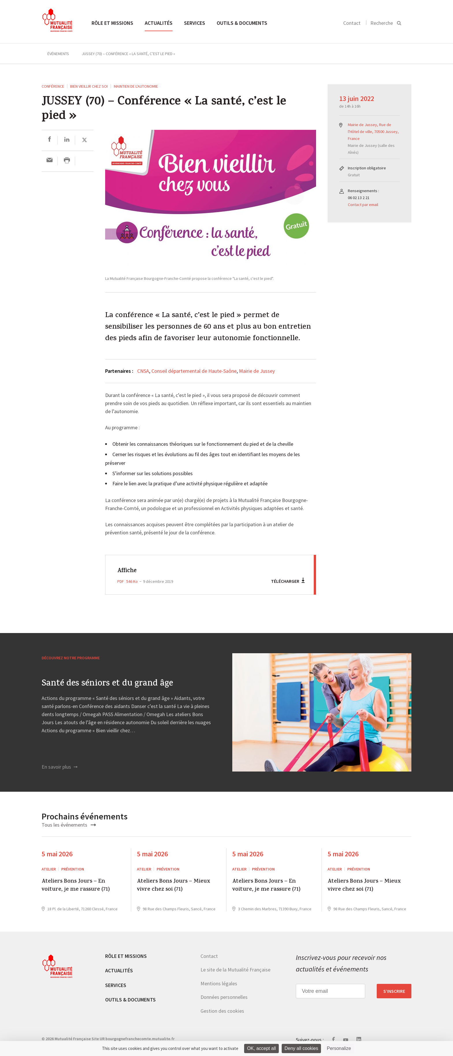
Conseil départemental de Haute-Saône (194, 371)
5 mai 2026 (57, 853)
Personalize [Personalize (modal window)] (339, 1048)
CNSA (143, 371)
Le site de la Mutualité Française (235, 969)
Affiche (127, 571)
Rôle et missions (112, 23)
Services (194, 23)
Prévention (72, 869)
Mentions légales (218, 983)
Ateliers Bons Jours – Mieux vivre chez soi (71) (173, 886)
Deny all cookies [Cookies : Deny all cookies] (301, 1048)
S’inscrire (394, 991)
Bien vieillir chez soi (89, 86)
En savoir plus (59, 766)
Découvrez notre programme (71, 657)
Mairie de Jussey (257, 371)
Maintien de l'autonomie (136, 86)
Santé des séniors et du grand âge (107, 684)
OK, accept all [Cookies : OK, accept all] (261, 1048)
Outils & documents (242, 23)
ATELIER (49, 869)
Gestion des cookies (222, 1011)
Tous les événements (69, 824)
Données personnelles (224, 997)
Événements (58, 53)
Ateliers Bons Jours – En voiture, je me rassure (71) (76, 886)
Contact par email (363, 204)
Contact (352, 23)
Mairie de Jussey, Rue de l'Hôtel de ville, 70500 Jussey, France (373, 131)
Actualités (158, 23)
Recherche (381, 23)
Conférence (53, 86)
